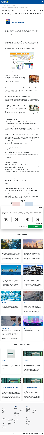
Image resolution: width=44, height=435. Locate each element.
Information (15, 408)
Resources (8, 5)
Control (15, 409)
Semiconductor (27, 328)
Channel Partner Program (34, 418)
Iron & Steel (3, 423)
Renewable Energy (6, 251)
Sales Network (34, 410)
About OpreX (27, 412)
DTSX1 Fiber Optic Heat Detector (9, 360)
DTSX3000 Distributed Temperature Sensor (10, 388)
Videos (21, 410)
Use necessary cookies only (22, 226)
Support (33, 405)
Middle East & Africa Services (34, 412)
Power (25, 251)
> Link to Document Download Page (18, 22)
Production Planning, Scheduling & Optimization (10, 424)
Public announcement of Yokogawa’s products (16, 419)
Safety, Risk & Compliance (10, 410)
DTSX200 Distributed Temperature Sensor (31, 361)
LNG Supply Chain (3, 411)
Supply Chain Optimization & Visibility (10, 421)
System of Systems (27, 414)
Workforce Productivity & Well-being (10, 408)
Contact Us (40, 405)
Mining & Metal (4, 418)
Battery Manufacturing (4, 427)
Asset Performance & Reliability (10, 413)
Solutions (9, 405)
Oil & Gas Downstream (4, 409)
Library (5, 5)
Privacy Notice (8, 433)
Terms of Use (3, 433)
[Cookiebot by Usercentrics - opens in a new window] (38, 207)
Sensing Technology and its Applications (28, 424)
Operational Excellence (9, 415)
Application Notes (13, 5)
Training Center (34, 409)
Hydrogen (3, 417)
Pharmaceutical (5, 328)
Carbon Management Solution (10, 428)
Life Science (15, 416)
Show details (38, 223)
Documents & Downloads (22, 407)
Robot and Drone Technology (28, 422)
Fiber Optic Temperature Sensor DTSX (32, 387)
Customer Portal (34, 413)
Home (2, 5)
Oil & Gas (4, 277)
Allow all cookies (35, 226)
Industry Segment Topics (28, 411)
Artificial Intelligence (27, 419)
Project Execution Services (16, 414)
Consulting (15, 412)
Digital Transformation (28, 417)
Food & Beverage (28, 302)
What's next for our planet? (28, 409)
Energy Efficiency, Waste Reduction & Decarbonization (10, 418)
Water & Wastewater (3, 425)
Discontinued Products (15, 422)
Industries (4, 405)
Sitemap (13, 433)
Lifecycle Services (16, 415)
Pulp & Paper (5, 302)
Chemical (26, 277)
